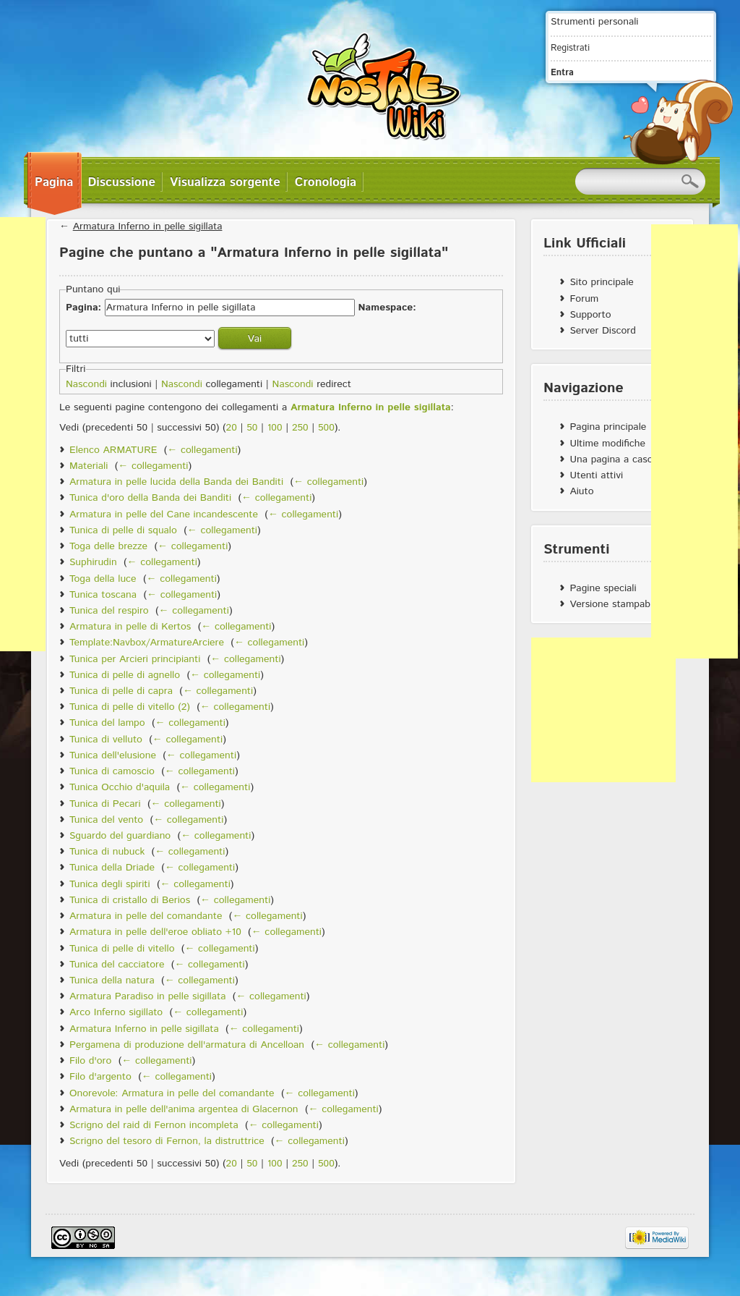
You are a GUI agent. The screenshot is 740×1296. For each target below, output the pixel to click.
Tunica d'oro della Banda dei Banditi (150, 498)
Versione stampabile (614, 604)
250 (300, 427)
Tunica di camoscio (112, 771)
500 (326, 427)
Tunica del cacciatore (116, 964)
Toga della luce (103, 579)
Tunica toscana (103, 595)
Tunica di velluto (105, 739)
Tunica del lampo (107, 723)
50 (251, 427)
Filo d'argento (100, 1077)
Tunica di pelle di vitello (121, 948)
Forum (583, 299)
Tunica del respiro (109, 610)
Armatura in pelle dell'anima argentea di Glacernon (183, 1109)
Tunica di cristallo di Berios (129, 900)
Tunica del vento (106, 820)
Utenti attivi (596, 475)
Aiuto (581, 491)
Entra (562, 72)
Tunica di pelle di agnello (124, 675)
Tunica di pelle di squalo (123, 530)
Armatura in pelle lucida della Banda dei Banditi (176, 482)
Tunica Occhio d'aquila (119, 787)
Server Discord (602, 330)
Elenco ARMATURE (113, 450)
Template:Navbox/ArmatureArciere (146, 642)
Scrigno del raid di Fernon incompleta (153, 1125)
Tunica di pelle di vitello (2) (129, 707)
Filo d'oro (90, 1061)
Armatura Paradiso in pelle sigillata (147, 996)
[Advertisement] (603, 710)
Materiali (88, 466)
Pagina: (83, 307)
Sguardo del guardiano (120, 836)
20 (231, 427)
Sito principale (601, 282)
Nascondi (86, 384)
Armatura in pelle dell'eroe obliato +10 (155, 932)
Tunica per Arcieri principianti (134, 659)
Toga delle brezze (108, 546)
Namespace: (387, 307)
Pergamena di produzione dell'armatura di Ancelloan (186, 1045)
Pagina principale (607, 427)
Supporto (590, 315)
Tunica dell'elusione (112, 755)
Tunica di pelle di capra (121, 691)
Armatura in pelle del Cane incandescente (163, 514)
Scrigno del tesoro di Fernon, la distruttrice (166, 1141)
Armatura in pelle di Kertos (130, 626)
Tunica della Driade (112, 867)
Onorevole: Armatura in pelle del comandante (172, 1093)
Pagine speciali (602, 588)
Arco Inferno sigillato (116, 1012)
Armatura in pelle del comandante (145, 916)
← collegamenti (202, 450)
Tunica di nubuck (107, 851)
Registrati (570, 47)
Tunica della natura (112, 980)
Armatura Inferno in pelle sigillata (148, 226)
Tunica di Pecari (105, 804)
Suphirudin (93, 562)
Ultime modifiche (607, 443)
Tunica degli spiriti (109, 884)
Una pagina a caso (611, 459)
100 (275, 427)
